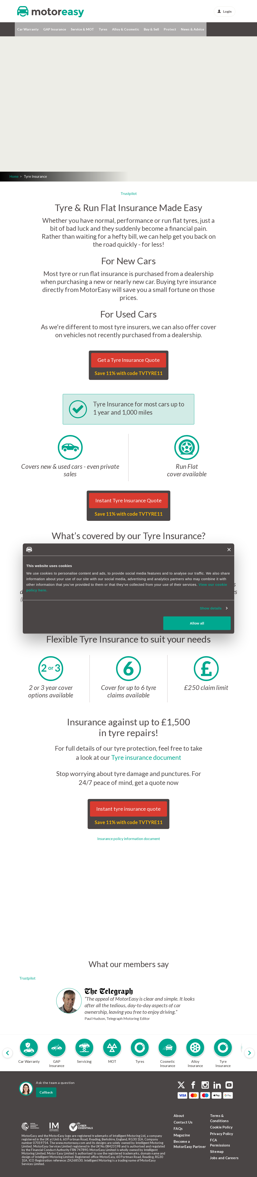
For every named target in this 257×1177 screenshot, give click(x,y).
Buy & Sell (151, 29)
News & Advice (192, 29)
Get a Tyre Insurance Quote (128, 360)
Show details (211, 608)
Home (14, 176)
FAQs (178, 1128)
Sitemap (217, 1151)
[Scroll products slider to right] (249, 1053)
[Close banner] (229, 549)
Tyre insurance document (146, 757)
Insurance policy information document (128, 838)
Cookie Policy (221, 1127)
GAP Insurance (54, 29)
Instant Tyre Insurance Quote (128, 500)
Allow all (197, 623)
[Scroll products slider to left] (7, 1053)
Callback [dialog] (46, 1092)
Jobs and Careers (224, 1158)
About (179, 1115)
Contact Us (183, 1122)
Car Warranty (28, 29)
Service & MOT (82, 29)
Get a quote (62, 124)
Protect (170, 29)
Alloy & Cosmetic (125, 29)
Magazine (182, 1135)
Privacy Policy (221, 1134)
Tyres (103, 29)
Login (225, 11)
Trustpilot (129, 193)
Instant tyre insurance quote (128, 809)
